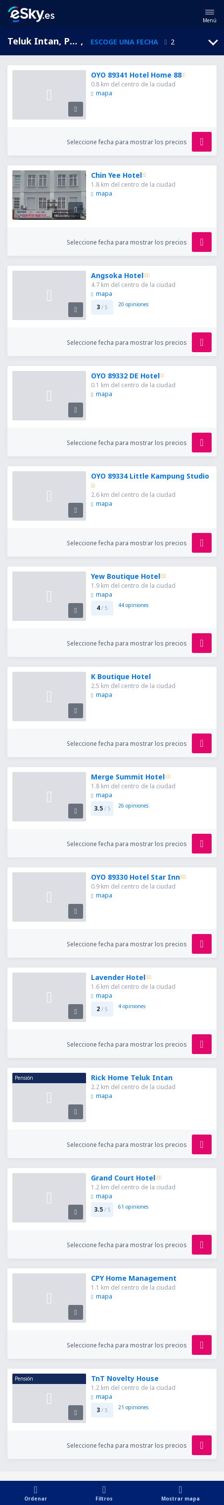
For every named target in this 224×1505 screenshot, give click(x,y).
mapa (101, 93)
